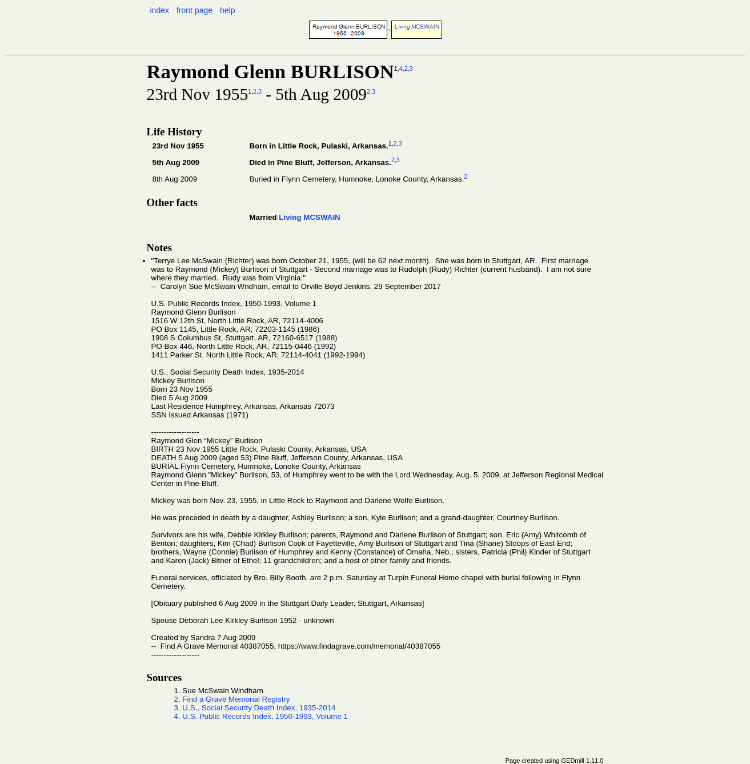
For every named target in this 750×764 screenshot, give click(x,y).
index (159, 10)
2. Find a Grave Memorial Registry (232, 699)
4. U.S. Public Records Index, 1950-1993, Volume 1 (261, 716)
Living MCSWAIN (309, 217)
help (227, 10)
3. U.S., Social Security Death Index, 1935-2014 (255, 707)
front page (194, 10)
